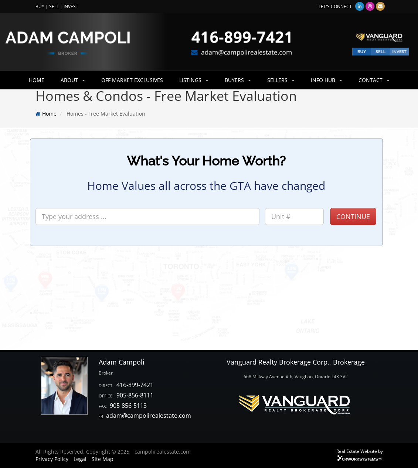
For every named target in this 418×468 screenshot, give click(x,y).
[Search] (147, 216)
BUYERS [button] (238, 79)
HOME (36, 79)
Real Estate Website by (359, 451)
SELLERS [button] (281, 79)
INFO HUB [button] (326, 79)
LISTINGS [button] (193, 79)
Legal (80, 458)
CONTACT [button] (374, 79)
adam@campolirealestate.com (148, 415)
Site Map (102, 458)
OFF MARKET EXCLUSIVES (132, 79)
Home (49, 113)
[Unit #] (294, 216)
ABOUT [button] (73, 79)
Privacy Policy (51, 458)
